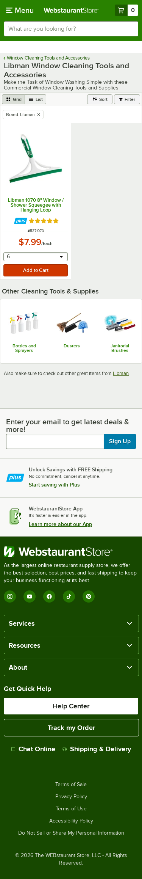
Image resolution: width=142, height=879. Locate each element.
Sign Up (120, 441)
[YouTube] (29, 596)
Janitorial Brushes (120, 348)
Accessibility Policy (71, 821)
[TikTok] (69, 596)
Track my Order (71, 727)
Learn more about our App (60, 524)
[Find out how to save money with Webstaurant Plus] (20, 221)
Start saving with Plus (54, 485)
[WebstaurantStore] (71, 552)
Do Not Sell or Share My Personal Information (71, 833)
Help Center (71, 706)
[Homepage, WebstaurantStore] (71, 10)
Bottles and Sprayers (24, 348)
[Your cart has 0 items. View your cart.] (126, 10)
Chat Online (33, 749)
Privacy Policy (71, 796)
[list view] (35, 99)
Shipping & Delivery (96, 749)
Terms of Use (71, 809)
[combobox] (71, 28)
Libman (121, 373)
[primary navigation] (20, 10)
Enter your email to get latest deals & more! (67, 425)
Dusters (72, 346)
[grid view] (13, 99)
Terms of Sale (71, 784)
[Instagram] (10, 596)
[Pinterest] (89, 596)
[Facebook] (49, 596)
